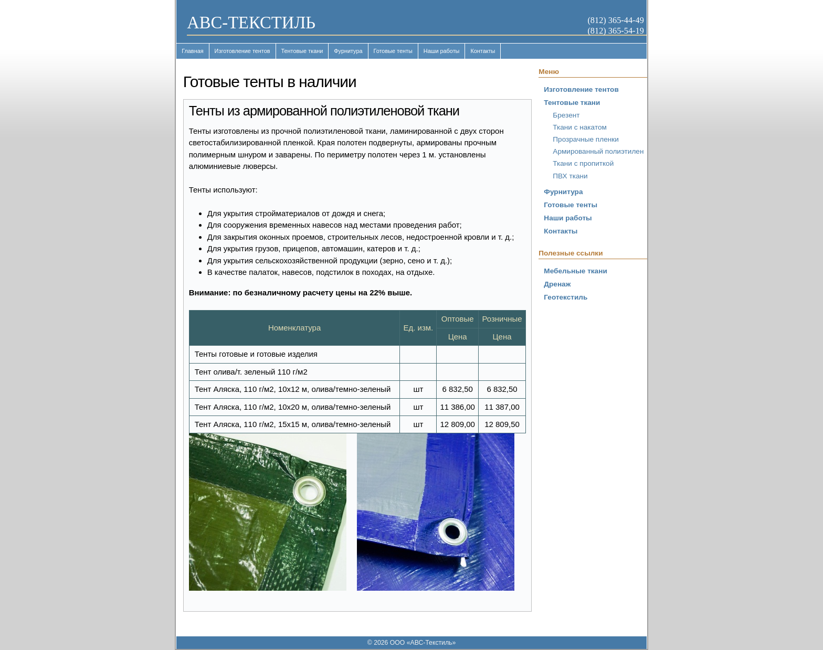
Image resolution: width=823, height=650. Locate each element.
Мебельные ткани (575, 271)
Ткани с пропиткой (583, 163)
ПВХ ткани (570, 176)
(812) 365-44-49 (615, 20)
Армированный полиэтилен (598, 151)
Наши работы (442, 51)
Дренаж (557, 284)
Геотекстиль (565, 297)
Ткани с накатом (580, 127)
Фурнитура (348, 51)
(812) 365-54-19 (615, 31)
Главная (192, 51)
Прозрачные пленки (585, 139)
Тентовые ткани (302, 51)
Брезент (566, 115)
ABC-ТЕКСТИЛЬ (251, 22)
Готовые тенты (393, 51)
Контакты (482, 51)
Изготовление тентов (242, 51)
